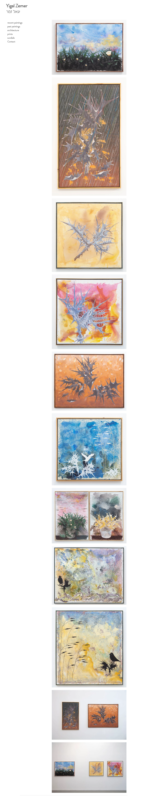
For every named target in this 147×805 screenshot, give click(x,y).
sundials (11, 38)
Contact (11, 41)
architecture (13, 30)
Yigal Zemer (16, 6)
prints (10, 34)
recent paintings (14, 22)
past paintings (13, 26)
